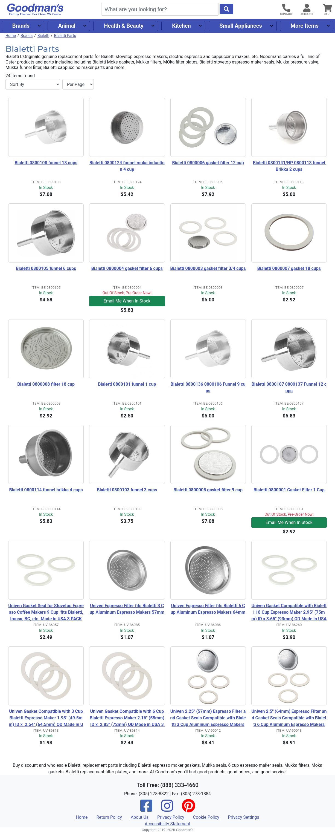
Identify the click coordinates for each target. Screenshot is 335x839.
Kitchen (181, 25)
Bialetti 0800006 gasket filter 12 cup (208, 162)
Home (10, 35)
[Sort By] (32, 84)
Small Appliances (240, 25)
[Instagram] (167, 809)
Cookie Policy (206, 817)
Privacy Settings (243, 817)
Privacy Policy (170, 817)
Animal (66, 25)
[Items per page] (78, 84)
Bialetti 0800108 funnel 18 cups (45, 162)
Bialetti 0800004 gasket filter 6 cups (127, 268)
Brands (21, 25)
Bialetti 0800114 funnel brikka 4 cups (46, 489)
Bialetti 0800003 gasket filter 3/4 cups (208, 268)
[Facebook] (146, 809)
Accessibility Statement (167, 823)
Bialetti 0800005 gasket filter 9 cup (208, 489)
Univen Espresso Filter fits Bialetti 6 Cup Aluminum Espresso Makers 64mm (208, 609)
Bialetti (43, 35)
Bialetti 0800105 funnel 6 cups (46, 268)
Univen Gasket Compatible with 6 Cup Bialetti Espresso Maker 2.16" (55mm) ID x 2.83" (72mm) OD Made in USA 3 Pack (127, 718)
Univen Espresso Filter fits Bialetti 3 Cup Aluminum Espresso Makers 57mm (127, 609)
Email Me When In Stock (127, 301)
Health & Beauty (123, 25)
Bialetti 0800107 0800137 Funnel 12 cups (289, 387)
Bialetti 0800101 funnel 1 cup (127, 384)
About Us (139, 817)
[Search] (160, 9)
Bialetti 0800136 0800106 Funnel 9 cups (208, 387)
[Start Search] (226, 9)
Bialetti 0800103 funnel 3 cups (127, 489)
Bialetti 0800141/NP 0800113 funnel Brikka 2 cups (289, 166)
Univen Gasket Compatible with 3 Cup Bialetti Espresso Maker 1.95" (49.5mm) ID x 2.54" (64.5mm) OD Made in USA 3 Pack (46, 718)
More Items (304, 25)
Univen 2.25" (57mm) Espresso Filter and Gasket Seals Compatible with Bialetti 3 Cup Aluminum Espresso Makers (208, 718)
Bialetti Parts (65, 35)
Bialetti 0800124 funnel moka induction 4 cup (127, 166)
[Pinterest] (188, 809)
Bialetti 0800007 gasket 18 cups (289, 268)
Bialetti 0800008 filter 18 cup (46, 384)
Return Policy (109, 817)
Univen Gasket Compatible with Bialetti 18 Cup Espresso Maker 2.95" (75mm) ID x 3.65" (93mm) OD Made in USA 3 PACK (289, 612)
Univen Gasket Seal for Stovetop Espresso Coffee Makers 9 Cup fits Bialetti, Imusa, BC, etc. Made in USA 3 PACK (46, 612)
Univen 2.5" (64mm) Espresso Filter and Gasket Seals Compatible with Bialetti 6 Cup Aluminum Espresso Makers (289, 718)
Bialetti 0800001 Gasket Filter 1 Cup (289, 489)
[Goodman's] (35, 9)
